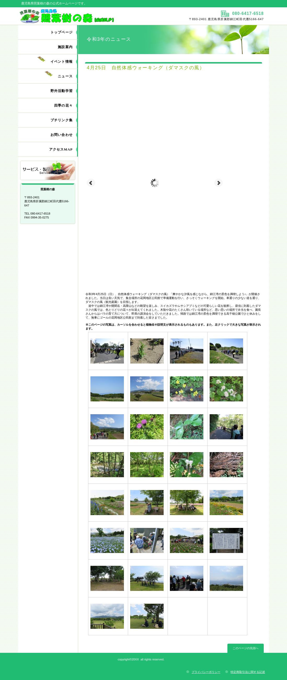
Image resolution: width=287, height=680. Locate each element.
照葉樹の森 (80, 16)
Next (218, 183)
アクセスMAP (61, 149)
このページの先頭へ (246, 648)
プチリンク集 (61, 120)
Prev (91, 183)
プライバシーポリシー (206, 671)
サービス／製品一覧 (48, 171)
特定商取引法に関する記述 (248, 671)
